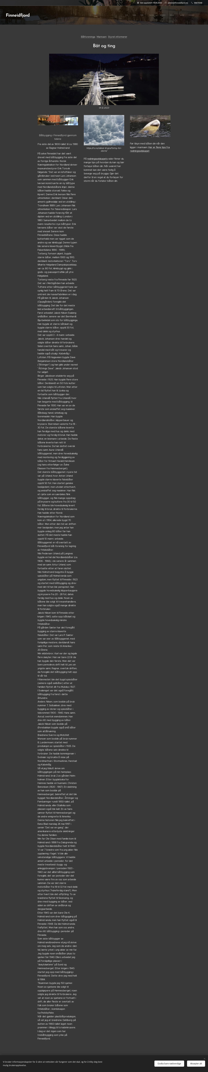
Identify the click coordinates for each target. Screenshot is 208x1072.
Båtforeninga (88, 36)
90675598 (198, 2)
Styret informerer (117, 36)
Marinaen (102, 36)
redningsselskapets (97, 158)
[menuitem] (141, 15)
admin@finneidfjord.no (178, 2)
